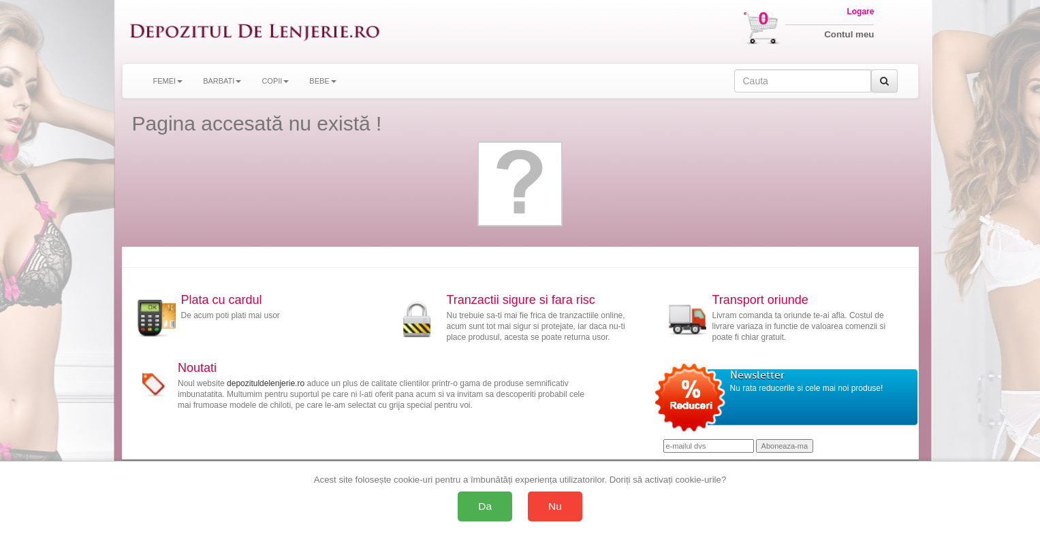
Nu (555, 506)
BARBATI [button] (222, 81)
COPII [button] (275, 81)
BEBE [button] (322, 81)
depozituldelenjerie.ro (265, 383)
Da (485, 506)
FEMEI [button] (168, 81)
